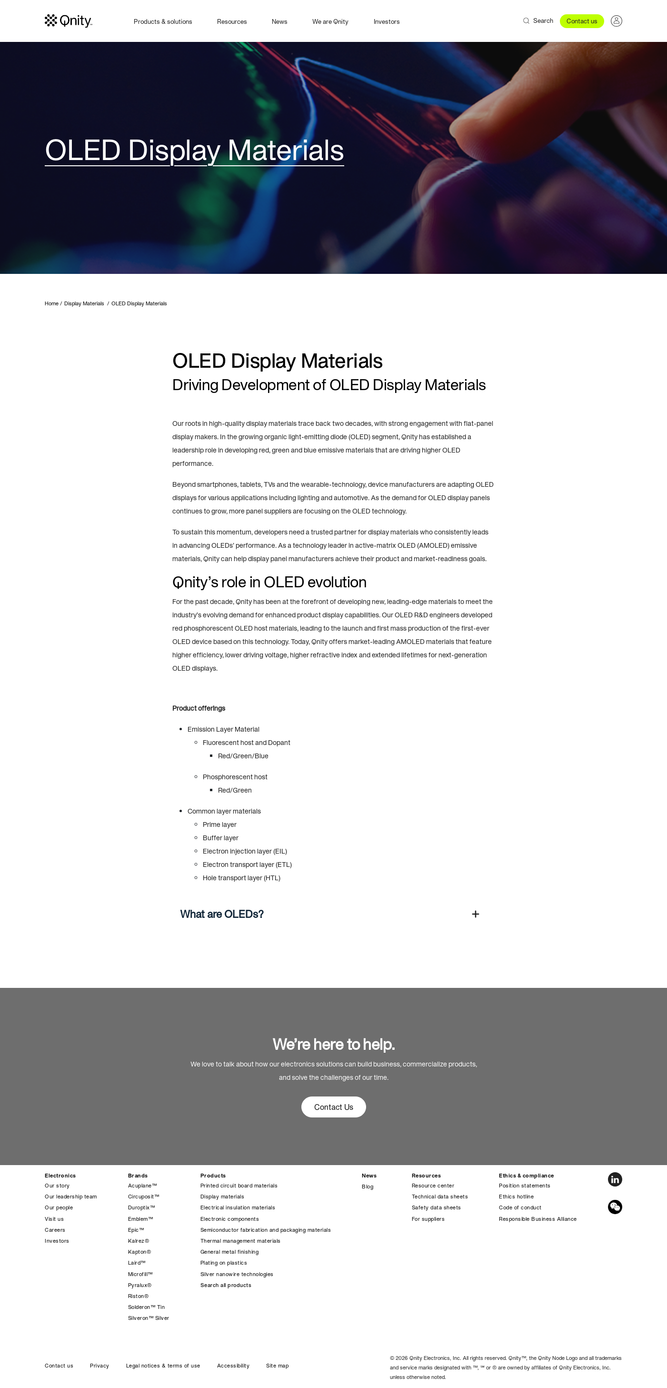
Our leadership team (71, 1196)
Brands (138, 1175)
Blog (367, 1186)
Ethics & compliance (526, 1175)
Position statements (525, 1185)
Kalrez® (138, 1241)
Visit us (54, 1219)
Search (543, 20)
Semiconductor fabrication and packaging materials (265, 1230)
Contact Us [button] (333, 1107)
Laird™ (137, 1263)
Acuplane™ (142, 1185)
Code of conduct (520, 1207)
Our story (57, 1185)
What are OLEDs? (222, 914)
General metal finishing (229, 1252)
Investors (387, 21)
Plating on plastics (224, 1263)
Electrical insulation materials (238, 1207)
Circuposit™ (143, 1196)
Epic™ (136, 1230)
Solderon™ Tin (146, 1307)
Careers (55, 1230)
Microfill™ (140, 1274)
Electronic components (229, 1219)
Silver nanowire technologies (237, 1274)
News (280, 21)
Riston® (138, 1296)
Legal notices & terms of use (163, 1365)
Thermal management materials (240, 1241)
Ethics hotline (516, 1196)
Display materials (222, 1196)
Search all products (226, 1285)
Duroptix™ (141, 1207)
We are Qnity (330, 21)
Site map (277, 1365)
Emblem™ (140, 1219)
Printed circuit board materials (239, 1185)
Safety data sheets (436, 1207)
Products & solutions (163, 21)
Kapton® (139, 1252)
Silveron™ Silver (148, 1318)
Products (213, 1175)
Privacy (100, 1365)
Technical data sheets (440, 1196)
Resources (232, 21)
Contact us (582, 21)
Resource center (433, 1185)
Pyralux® (140, 1285)
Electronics (60, 1175)
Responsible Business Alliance (538, 1219)
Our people (59, 1207)
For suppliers (428, 1219)
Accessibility (233, 1365)
